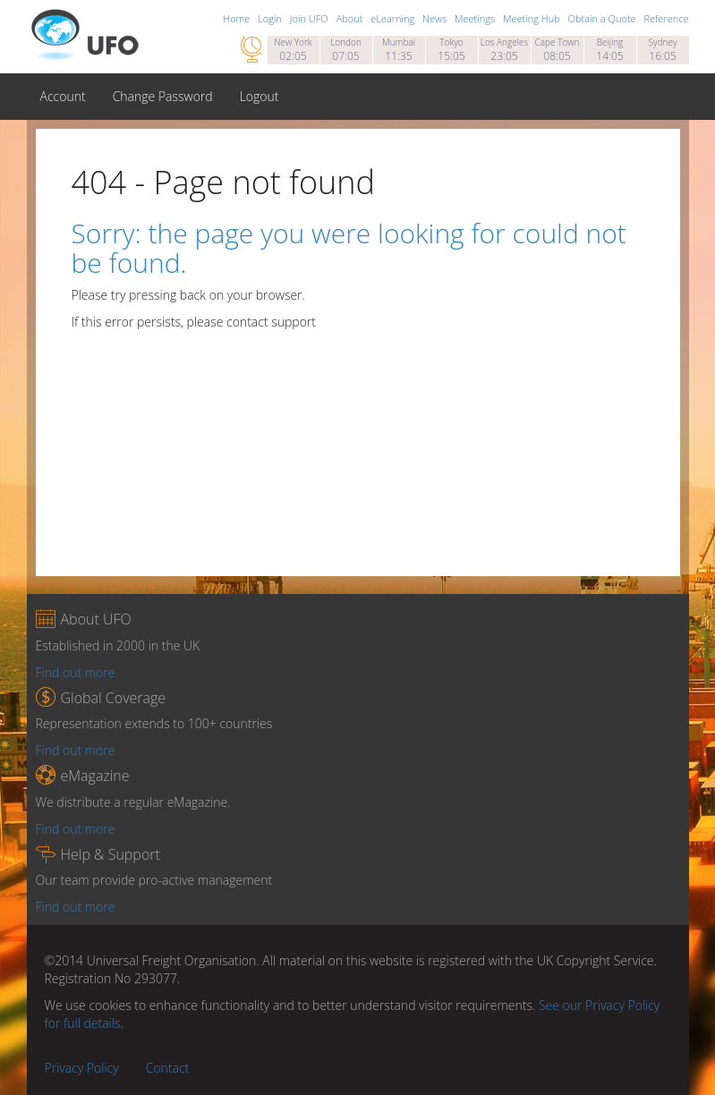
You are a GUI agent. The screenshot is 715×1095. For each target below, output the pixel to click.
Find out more (75, 672)
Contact (168, 1067)
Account (63, 96)
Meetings (476, 18)
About (351, 18)
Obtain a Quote (603, 18)
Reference (665, 18)
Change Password (163, 96)
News (435, 18)
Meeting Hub (533, 18)
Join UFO (310, 18)
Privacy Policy (82, 1067)
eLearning (393, 18)
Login (271, 18)
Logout (259, 96)
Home (237, 18)
